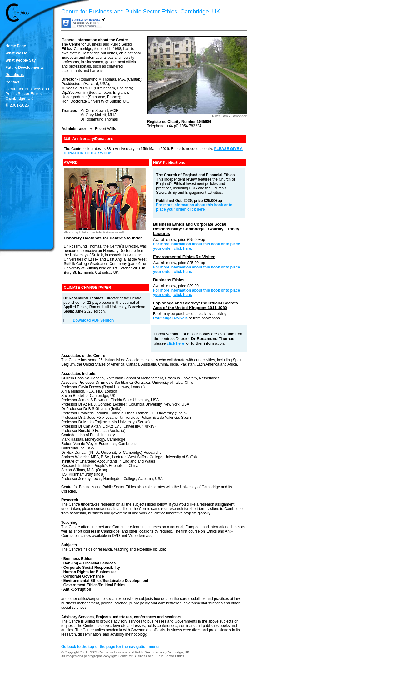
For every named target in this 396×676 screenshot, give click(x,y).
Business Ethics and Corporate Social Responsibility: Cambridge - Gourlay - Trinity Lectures (196, 229)
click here (175, 343)
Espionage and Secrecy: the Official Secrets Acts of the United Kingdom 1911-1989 (195, 305)
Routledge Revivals (170, 318)
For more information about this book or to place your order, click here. (194, 207)
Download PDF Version (93, 320)
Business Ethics (168, 280)
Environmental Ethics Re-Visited (184, 256)
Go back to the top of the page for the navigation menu (110, 646)
